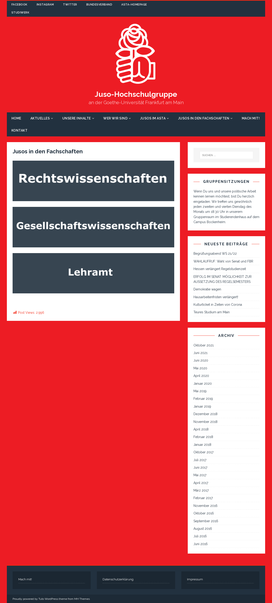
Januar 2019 (202, 406)
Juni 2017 (200, 467)
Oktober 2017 (203, 452)
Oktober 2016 (203, 513)
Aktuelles (40, 118)
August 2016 (202, 528)
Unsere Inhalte (76, 118)
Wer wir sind (115, 118)
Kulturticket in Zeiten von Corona (217, 304)
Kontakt (19, 130)
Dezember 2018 (205, 414)
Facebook (19, 4)
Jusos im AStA (153, 118)
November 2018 (205, 422)
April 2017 (200, 483)
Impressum (195, 579)
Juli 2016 (200, 536)
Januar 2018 (202, 444)
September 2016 (205, 521)
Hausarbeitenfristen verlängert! (215, 297)
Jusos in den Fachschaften (203, 118)
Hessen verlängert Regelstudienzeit (219, 269)
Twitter (70, 4)
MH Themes (82, 598)
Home (16, 118)
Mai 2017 (199, 475)
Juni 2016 (200, 544)
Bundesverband (99, 4)
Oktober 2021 (203, 345)
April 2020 (201, 376)
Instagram (45, 4)
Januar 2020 (202, 383)
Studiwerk (20, 12)
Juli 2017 (199, 460)
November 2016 (205, 506)
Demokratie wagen (207, 289)
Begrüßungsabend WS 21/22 (215, 253)
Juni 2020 (200, 360)
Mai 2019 (200, 391)
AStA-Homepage (134, 4)
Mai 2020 (200, 368)
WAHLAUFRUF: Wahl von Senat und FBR (223, 261)
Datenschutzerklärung (118, 579)
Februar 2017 (203, 498)
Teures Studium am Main (211, 312)
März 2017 (201, 490)
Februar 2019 (203, 398)
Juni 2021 (200, 353)
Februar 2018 (203, 437)
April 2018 (201, 429)
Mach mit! (251, 118)
